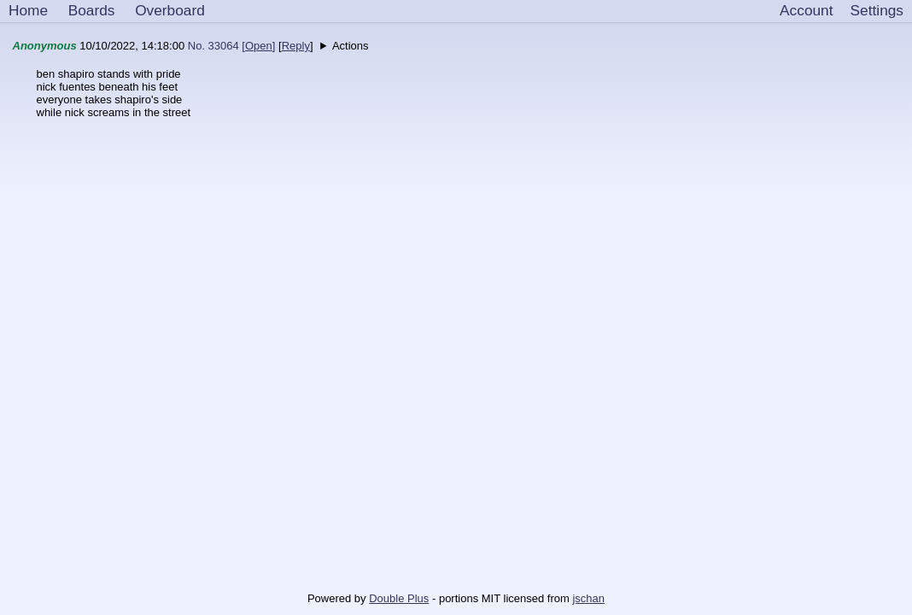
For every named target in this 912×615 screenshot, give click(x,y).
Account (806, 10)
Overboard (170, 10)
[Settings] (877, 11)
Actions (350, 45)
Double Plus (399, 598)
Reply (296, 45)
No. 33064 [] (232, 45)
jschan (588, 598)
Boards (91, 10)
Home (28, 10)
